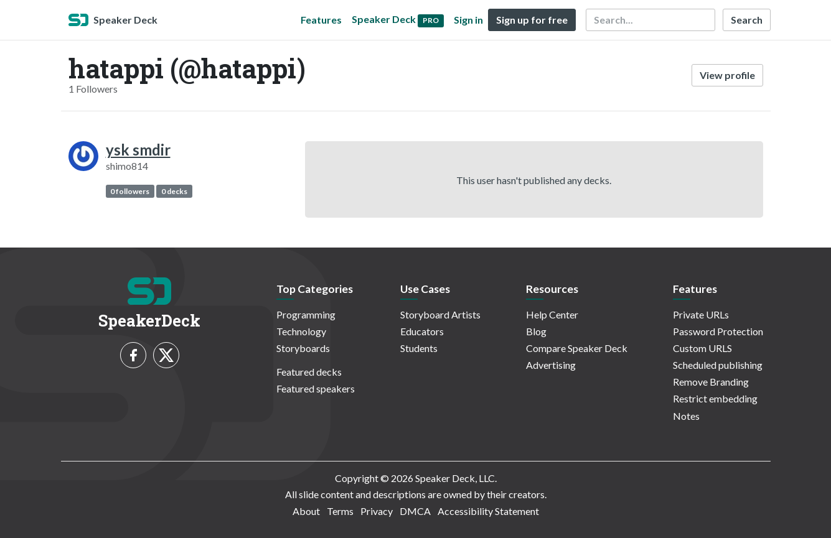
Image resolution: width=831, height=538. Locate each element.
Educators (422, 331)
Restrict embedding (715, 398)
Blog (536, 331)
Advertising (551, 365)
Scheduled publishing (718, 365)
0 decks (174, 191)
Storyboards (303, 348)
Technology (301, 331)
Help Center (552, 314)
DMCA (415, 511)
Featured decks (309, 372)
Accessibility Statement (488, 511)
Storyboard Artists (440, 314)
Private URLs (701, 314)
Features (321, 20)
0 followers (129, 191)
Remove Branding (711, 381)
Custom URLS (702, 348)
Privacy (376, 511)
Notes (686, 416)
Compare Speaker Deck (576, 348)
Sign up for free (532, 20)
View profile (727, 75)
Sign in (468, 20)
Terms (340, 511)
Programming (306, 314)
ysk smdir (138, 150)
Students (419, 348)
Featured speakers (315, 388)
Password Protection (718, 331)
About (306, 511)
